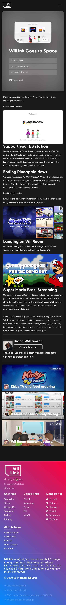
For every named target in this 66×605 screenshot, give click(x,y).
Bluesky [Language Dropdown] (52, 507)
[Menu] (60, 4)
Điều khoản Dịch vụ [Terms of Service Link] (15, 585)
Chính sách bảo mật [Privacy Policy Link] (15, 590)
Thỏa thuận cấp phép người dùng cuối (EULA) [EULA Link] (28, 595)
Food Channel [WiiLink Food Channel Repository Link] (11, 544)
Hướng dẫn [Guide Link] (9, 507)
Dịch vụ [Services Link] (7, 515)
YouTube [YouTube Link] (52, 519)
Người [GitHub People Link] (27, 515)
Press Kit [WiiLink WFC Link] (9, 488)
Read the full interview (12, 193)
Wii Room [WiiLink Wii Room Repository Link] (9, 548)
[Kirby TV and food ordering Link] (33, 377)
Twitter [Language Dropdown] (51, 503)
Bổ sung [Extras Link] (8, 519)
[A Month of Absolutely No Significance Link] (33, 405)
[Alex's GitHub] (19, 479)
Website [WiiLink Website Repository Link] (8, 540)
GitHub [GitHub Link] (27, 499)
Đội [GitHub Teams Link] (25, 511)
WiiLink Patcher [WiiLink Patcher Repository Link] (11, 532)
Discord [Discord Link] (51, 499)
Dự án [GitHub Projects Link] (27, 507)
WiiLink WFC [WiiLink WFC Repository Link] (10, 536)
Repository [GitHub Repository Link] (29, 503)
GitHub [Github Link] (51, 511)
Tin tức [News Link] (7, 503)
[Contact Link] (15, 484)
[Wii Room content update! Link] (33, 432)
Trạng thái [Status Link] (9, 511)
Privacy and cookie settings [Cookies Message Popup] (19, 599)
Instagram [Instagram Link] (53, 515)
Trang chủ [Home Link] (9, 499)
